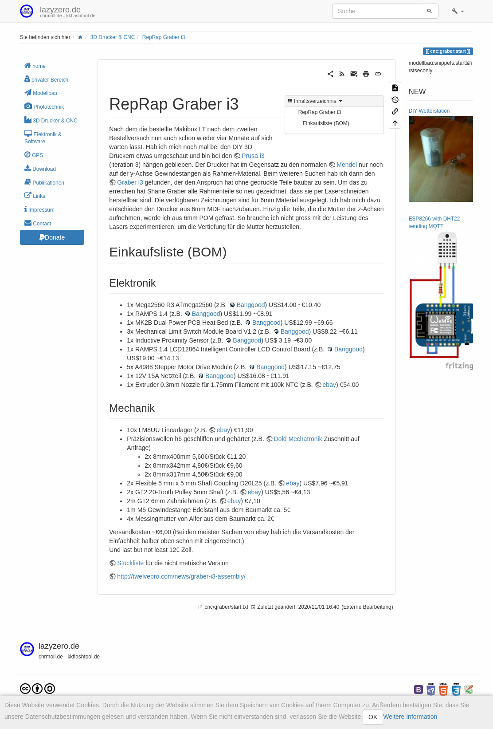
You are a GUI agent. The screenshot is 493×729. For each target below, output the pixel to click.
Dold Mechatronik (298, 438)
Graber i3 (130, 182)
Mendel (346, 164)
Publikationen (44, 182)
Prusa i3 (253, 155)
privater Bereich (46, 79)
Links (34, 195)
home (35, 65)
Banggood (251, 304)
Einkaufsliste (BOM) (326, 123)
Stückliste (130, 563)
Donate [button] (52, 237)
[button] (458, 11)
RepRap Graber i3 (163, 37)
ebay (329, 384)
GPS (33, 154)
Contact (37, 223)
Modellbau (40, 92)
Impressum (39, 209)
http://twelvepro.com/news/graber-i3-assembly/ (181, 576)
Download (40, 168)
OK (372, 717)
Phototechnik (44, 106)
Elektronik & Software (43, 137)
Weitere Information (410, 716)
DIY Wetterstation (429, 111)
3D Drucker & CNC (112, 37)
